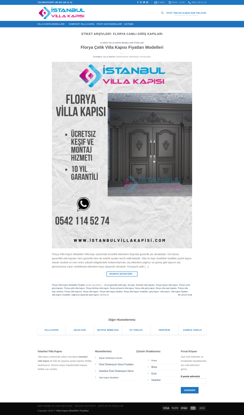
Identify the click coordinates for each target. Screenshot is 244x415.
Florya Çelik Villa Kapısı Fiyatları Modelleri (122, 47)
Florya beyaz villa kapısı (167, 285)
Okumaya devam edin (122, 274)
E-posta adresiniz (193, 380)
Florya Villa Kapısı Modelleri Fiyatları (122, 43)
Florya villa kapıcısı (73, 291)
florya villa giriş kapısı (145, 288)
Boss (154, 367)
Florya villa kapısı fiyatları (111, 291)
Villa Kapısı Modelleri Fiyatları (72, 410)
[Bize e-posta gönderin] (147, 2)
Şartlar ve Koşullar (110, 406)
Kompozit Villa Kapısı (81, 24)
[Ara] (162, 13)
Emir (154, 373)
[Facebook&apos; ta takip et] (138, 2)
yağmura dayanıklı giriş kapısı (85, 295)
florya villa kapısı (90, 291)
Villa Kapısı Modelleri (52, 24)
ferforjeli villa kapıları (145, 285)
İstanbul (156, 380)
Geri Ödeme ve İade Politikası (55, 406)
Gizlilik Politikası (85, 406)
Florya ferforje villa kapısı (97, 288)
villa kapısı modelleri (61, 295)
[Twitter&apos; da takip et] (144, 2)
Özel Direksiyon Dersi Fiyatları (116, 364)
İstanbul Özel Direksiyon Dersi (116, 371)
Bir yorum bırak (185, 295)
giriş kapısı (154, 291)
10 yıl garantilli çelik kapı (115, 285)
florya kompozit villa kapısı (122, 288)
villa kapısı (165, 291)
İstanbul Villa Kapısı (104, 57)
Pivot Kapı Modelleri (109, 24)
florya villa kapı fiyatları (166, 288)
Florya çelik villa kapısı (74, 288)
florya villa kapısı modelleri (136, 291)
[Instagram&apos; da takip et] (141, 2)
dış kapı (131, 285)
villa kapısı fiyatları (179, 291)
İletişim (128, 24)
